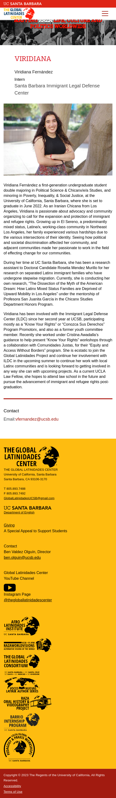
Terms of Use (13, 791)
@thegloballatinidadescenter (28, 600)
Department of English (19, 512)
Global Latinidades (19, 13)
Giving (9, 525)
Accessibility (12, 786)
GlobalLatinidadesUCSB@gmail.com (29, 498)
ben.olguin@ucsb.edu (22, 558)
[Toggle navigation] (104, 13)
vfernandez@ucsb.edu (36, 419)
